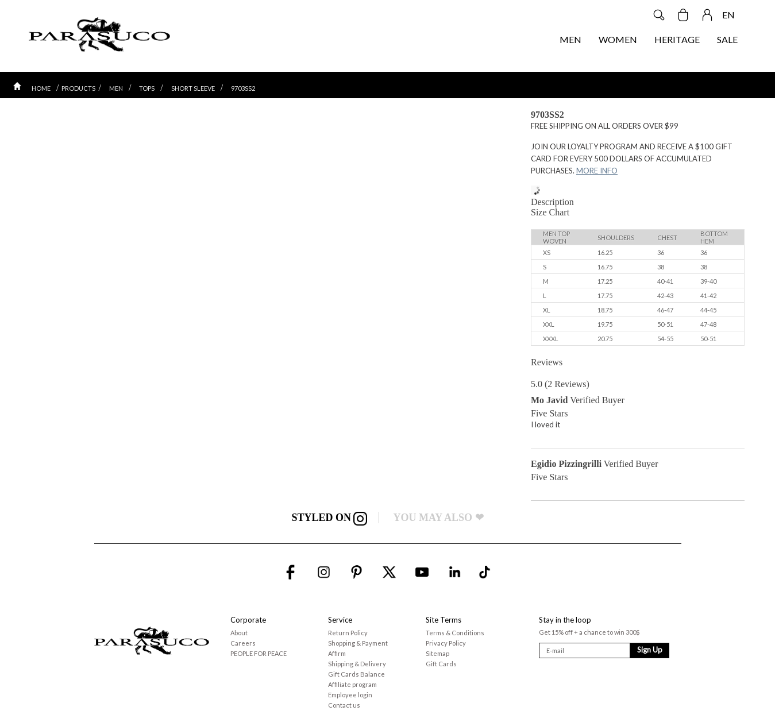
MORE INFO (597, 170)
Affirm (337, 653)
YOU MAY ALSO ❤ (438, 517)
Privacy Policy (446, 643)
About (239, 632)
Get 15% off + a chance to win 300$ (589, 632)
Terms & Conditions (455, 632)
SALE (727, 39)
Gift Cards (441, 663)
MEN (570, 39)
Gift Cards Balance (356, 674)
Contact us (344, 705)
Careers (243, 643)
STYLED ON (329, 517)
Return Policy (348, 632)
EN (728, 14)
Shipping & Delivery (357, 663)
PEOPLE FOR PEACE (258, 653)
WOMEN (618, 39)
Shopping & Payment (358, 643)
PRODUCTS (78, 88)
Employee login (350, 694)
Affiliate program (352, 684)
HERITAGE (677, 39)
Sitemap (437, 653)
